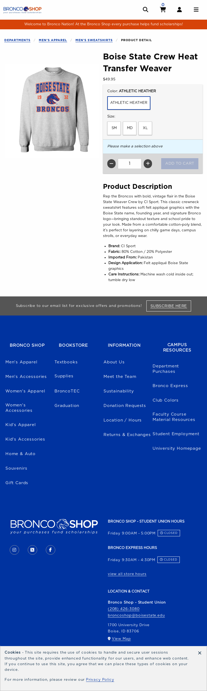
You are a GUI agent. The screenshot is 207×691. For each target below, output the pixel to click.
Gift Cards (16, 483)
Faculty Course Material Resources (174, 417)
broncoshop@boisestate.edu (136, 615)
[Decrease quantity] (111, 163)
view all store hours (127, 574)
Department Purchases (166, 369)
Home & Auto (20, 454)
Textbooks (66, 362)
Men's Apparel (53, 40)
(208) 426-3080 (124, 609)
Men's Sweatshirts (94, 40)
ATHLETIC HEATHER (128, 103)
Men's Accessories (26, 377)
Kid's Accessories (25, 439)
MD (130, 128)
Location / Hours (123, 420)
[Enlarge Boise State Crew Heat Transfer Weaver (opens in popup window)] (51, 111)
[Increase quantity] (148, 163)
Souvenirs (16, 468)
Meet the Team (120, 377)
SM (114, 128)
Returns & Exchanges (127, 435)
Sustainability (119, 391)
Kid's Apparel (20, 425)
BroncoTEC (67, 391)
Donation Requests (125, 406)
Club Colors (166, 400)
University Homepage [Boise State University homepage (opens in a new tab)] (177, 449)
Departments (17, 40)
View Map (121, 639)
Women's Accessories (19, 408)
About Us (114, 362)
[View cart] (163, 9)
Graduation (66, 406)
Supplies (64, 376)
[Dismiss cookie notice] (200, 653)
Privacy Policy (100, 680)
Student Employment (176, 434)
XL (145, 128)
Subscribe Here (170, 306)
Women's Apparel (25, 391)
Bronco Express (170, 386)
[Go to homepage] (22, 9)
